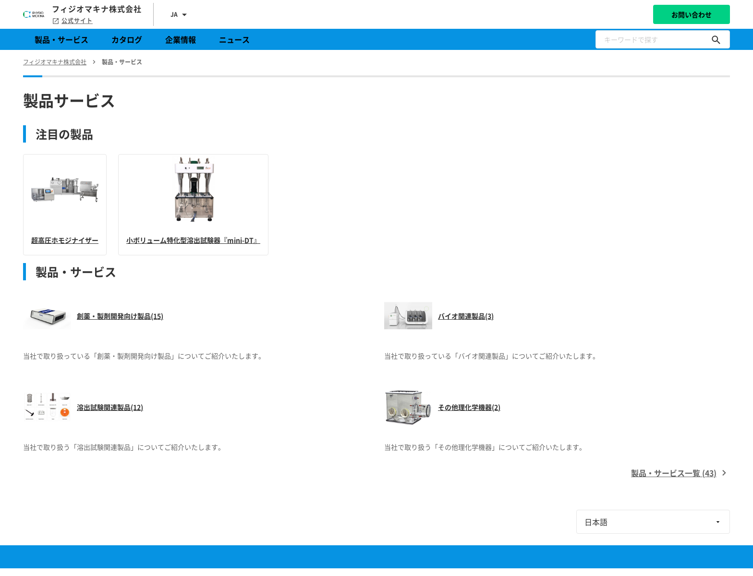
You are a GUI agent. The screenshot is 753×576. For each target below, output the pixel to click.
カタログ (126, 39)
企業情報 (180, 39)
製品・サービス (61, 39)
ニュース (234, 39)
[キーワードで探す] (716, 39)
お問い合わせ (691, 14)
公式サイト (72, 20)
